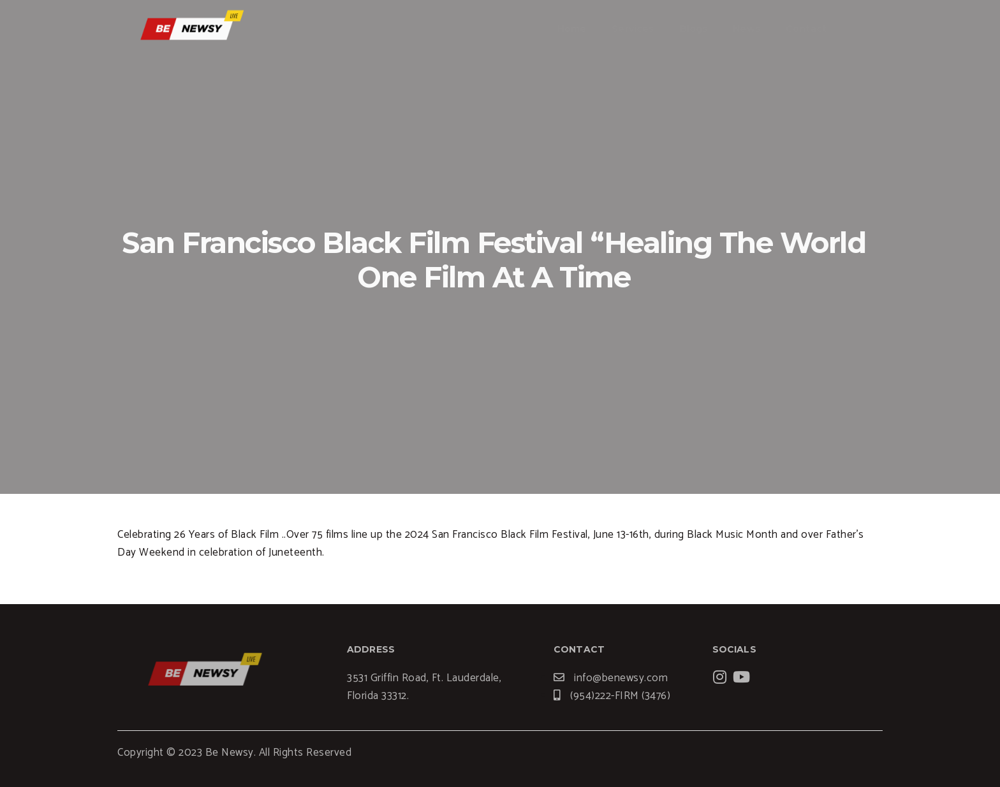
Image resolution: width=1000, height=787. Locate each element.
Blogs (694, 28)
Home (572, 28)
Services (633, 28)
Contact (806, 28)
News (746, 28)
